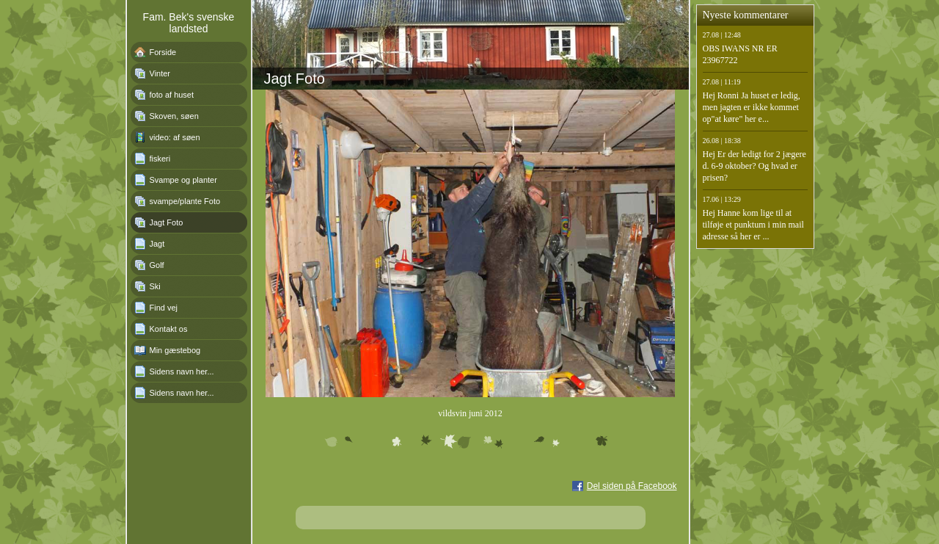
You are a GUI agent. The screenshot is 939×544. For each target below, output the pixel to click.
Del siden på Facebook (632, 486)
